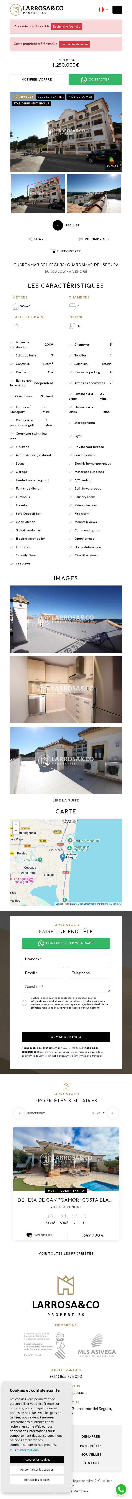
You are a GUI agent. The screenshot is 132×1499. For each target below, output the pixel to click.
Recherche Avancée (66, 26)
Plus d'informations (24, 1450)
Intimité (91, 1480)
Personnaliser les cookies (36, 1469)
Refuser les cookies (37, 1480)
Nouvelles (91, 1454)
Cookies (104, 1480)
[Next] (105, 1113)
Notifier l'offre (36, 79)
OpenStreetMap (86, 903)
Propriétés (91, 1446)
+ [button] (16, 824)
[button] (37, 239)
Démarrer (91, 1436)
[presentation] (55, 1023)
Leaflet (59, 903)
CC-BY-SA (114, 903)
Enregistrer (39, 1235)
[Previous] (29, 1113)
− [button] (16, 831)
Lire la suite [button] (66, 800)
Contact (91, 1463)
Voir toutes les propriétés (66, 1253)
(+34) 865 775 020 (66, 1376)
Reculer (66, 225)
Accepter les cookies (36, 1459)
